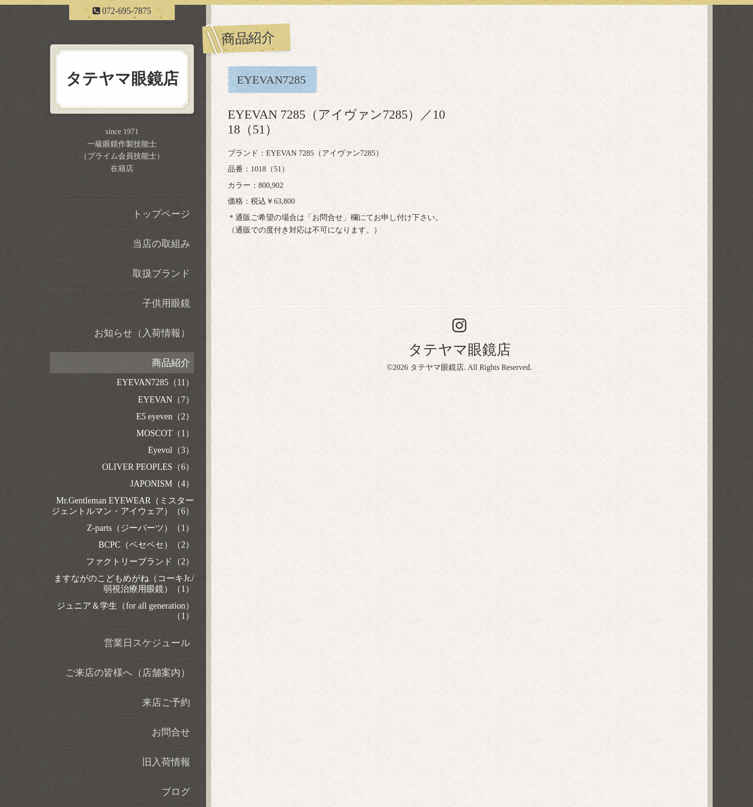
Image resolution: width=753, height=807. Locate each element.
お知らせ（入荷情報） (142, 333)
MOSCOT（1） (165, 433)
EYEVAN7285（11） (155, 382)
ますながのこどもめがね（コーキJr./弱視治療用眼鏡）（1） (124, 584)
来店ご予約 (166, 702)
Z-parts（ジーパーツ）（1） (140, 528)
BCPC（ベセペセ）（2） (146, 545)
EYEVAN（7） (166, 399)
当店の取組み (161, 243)
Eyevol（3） (171, 450)
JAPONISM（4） (162, 484)
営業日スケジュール (147, 642)
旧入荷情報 (166, 762)
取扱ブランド (161, 273)
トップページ (161, 213)
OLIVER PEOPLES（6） (148, 467)
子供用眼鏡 (166, 303)
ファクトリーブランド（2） (140, 561)
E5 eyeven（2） (165, 416)
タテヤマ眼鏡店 (459, 349)
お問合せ (327, 217)
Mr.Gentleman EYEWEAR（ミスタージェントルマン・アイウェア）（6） (122, 506)
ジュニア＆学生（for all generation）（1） (125, 611)
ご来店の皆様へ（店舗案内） (127, 672)
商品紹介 (171, 362)
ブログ (175, 791)
